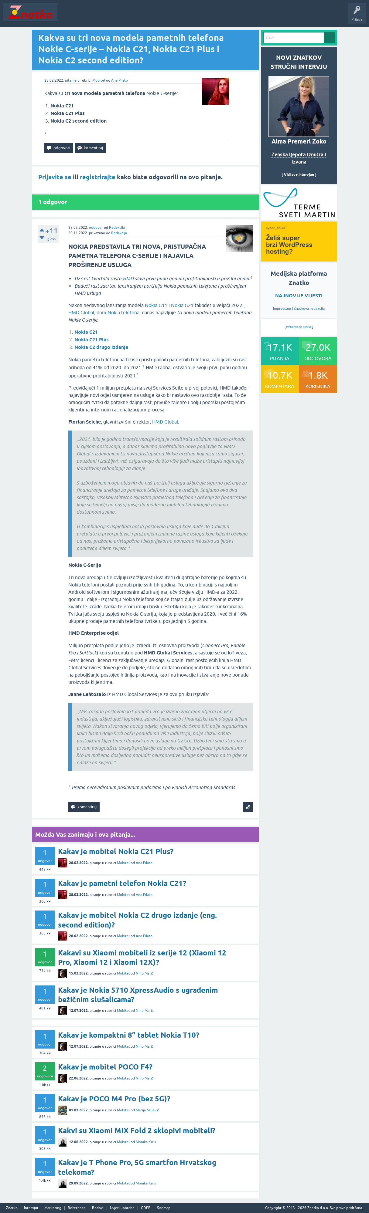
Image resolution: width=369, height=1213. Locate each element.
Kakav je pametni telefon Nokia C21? (122, 883)
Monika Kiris (146, 1142)
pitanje (71, 80)
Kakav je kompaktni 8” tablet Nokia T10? (128, 1035)
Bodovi (98, 1208)
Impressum (282, 308)
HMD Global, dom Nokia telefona (103, 312)
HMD (128, 278)
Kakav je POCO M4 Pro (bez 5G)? (114, 1098)
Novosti (67, 16)
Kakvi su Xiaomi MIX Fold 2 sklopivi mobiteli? (136, 1130)
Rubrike (118, 16)
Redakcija (117, 227)
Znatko (12, 1208)
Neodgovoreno (93, 16)
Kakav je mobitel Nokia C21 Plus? (115, 851)
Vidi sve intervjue (299, 174)
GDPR (146, 1208)
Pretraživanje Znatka (299, 327)
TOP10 (195, 16)
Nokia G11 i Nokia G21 (169, 305)
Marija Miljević (147, 1110)
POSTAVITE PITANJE (149, 16)
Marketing (52, 1208)
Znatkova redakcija (309, 308)
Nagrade (214, 16)
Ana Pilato (119, 80)
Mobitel (98, 80)
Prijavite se (54, 177)
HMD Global (165, 421)
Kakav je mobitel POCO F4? (105, 1067)
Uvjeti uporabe (122, 1208)
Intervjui (31, 1208)
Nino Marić (145, 973)
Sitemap (163, 1208)
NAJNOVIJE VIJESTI (299, 296)
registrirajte (97, 177)
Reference (77, 1208)
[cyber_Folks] (299, 218)
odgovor (96, 227)
